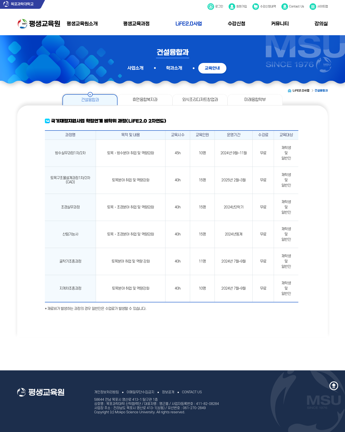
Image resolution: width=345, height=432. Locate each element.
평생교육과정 (136, 24)
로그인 (219, 6)
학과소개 (174, 68)
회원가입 (241, 6)
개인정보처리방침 (106, 392)
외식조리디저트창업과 (200, 99)
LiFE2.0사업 (189, 24)
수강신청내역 (268, 6)
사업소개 (135, 68)
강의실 (321, 24)
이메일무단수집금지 (140, 392)
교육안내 (212, 68)
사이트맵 (322, 6)
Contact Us (296, 6)
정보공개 (168, 392)
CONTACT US (192, 392)
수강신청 (236, 24)
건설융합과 (90, 100)
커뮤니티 (280, 24)
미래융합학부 (255, 99)
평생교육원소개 (82, 24)
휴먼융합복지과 (144, 99)
